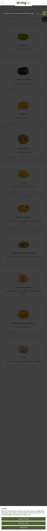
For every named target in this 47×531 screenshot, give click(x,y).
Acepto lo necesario (23, 519)
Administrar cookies (23, 523)
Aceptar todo (23, 527)
